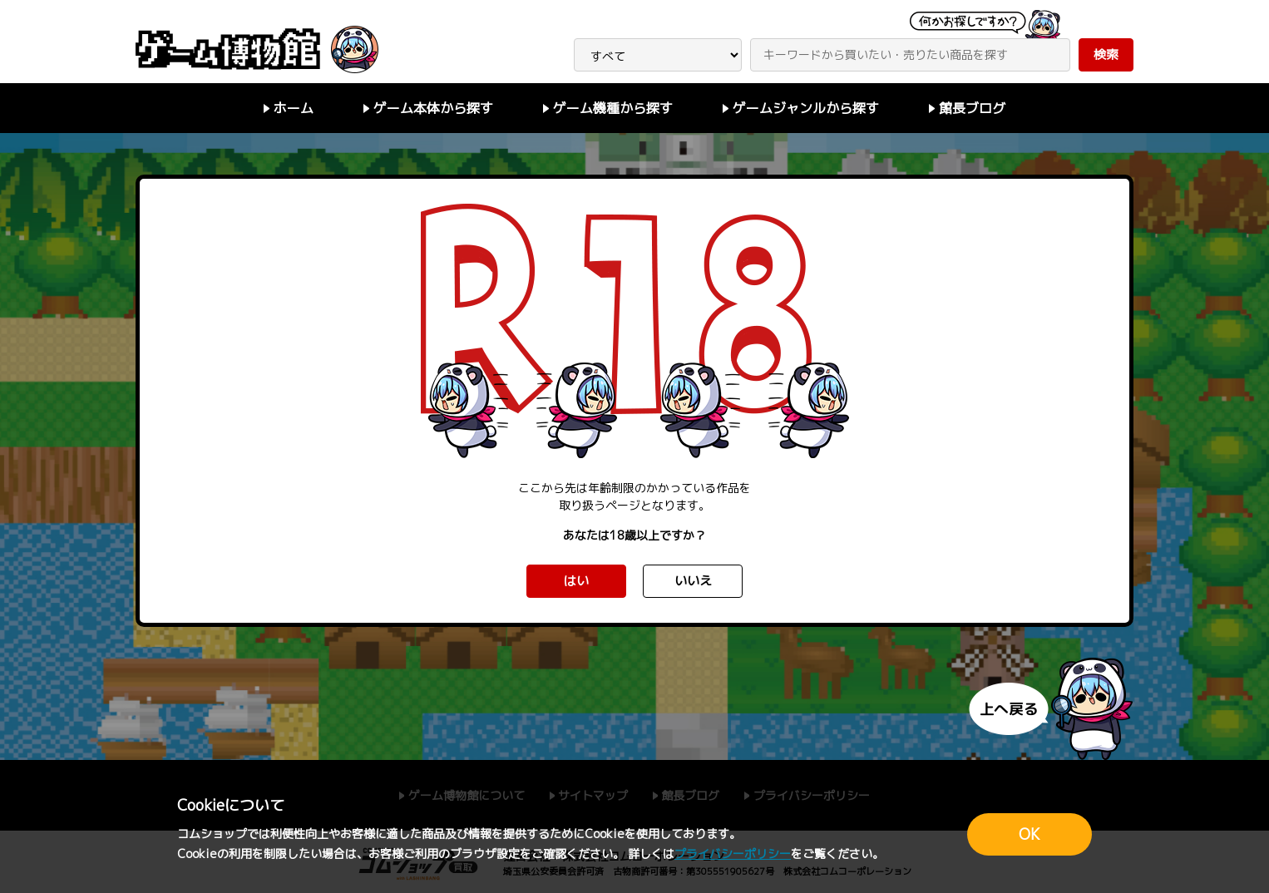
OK (1029, 834)
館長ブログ (972, 108)
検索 (1106, 54)
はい (576, 581)
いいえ (693, 581)
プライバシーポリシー (732, 853)
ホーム (294, 108)
